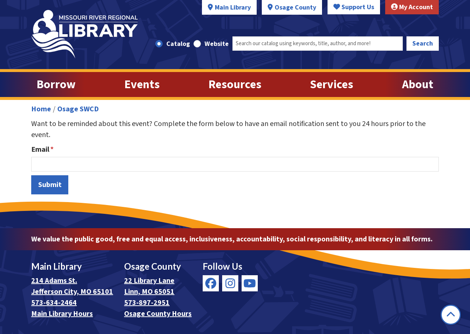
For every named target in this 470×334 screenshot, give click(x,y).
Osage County (295, 7)
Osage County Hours (158, 314)
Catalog (178, 44)
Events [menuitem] (142, 84)
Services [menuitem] (331, 84)
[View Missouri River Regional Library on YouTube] (250, 283)
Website (217, 44)
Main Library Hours (62, 314)
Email (40, 149)
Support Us (353, 7)
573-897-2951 (147, 303)
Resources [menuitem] (235, 84)
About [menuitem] (417, 84)
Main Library (233, 7)
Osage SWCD (78, 109)
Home (41, 109)
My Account (412, 7)
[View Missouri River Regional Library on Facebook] (211, 283)
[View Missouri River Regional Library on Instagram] (230, 283)
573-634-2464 (54, 303)
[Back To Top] (451, 315)
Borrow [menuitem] (56, 84)
